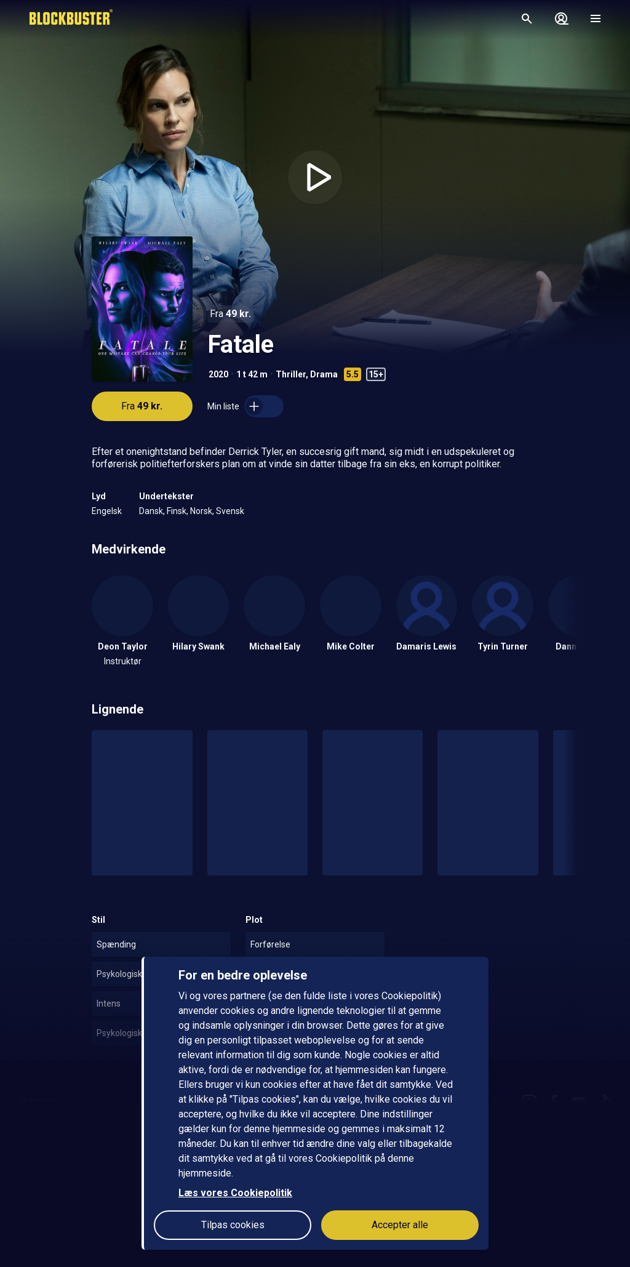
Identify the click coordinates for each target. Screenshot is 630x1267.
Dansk (151, 511)
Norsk (201, 511)
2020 (218, 374)
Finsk (176, 511)
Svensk (230, 511)
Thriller (291, 374)
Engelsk (107, 511)
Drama (324, 374)
